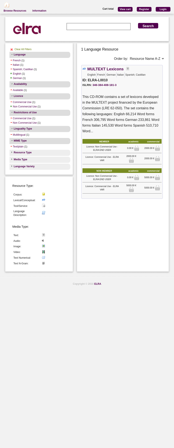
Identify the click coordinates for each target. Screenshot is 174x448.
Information (39, 10)
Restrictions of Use (25, 112)
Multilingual (19, 134)
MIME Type (20, 140)
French (17, 60)
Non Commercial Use (25, 106)
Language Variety (24, 166)
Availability (20, 84)
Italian (16, 64)
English (17, 73)
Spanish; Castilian (23, 69)
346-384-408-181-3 (105, 85)
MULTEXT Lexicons (105, 69)
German (17, 78)
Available (18, 90)
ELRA (97, 283)
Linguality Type (23, 128)
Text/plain (18, 146)
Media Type (20, 159)
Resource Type (23, 152)
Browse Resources (15, 10)
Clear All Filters (23, 49)
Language (20, 54)
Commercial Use (22, 102)
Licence (18, 96)
